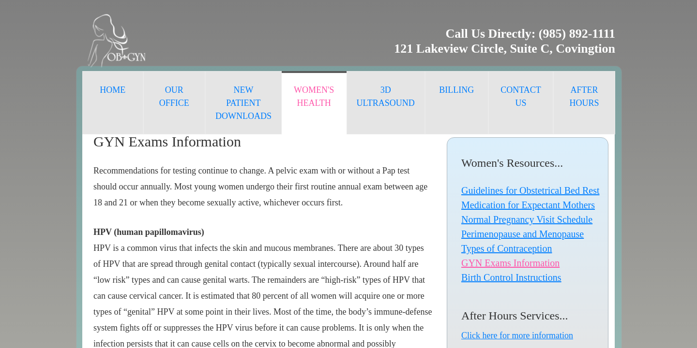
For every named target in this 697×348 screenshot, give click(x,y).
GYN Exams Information (510, 263)
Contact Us (520, 96)
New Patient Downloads (243, 103)
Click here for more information (517, 335)
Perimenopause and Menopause (522, 234)
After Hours (584, 96)
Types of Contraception (506, 248)
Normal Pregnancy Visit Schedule (526, 219)
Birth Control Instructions (511, 277)
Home (112, 90)
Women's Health (314, 96)
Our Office (174, 96)
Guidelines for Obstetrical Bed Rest (530, 190)
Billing (456, 90)
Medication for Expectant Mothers (528, 205)
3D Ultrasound (386, 96)
